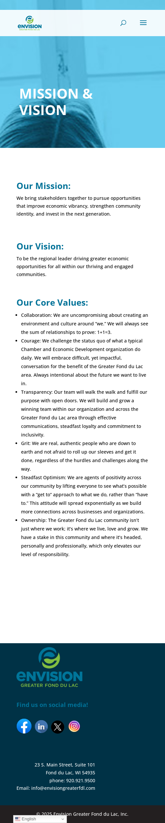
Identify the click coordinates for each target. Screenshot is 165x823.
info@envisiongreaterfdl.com (63, 788)
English (25, 819)
